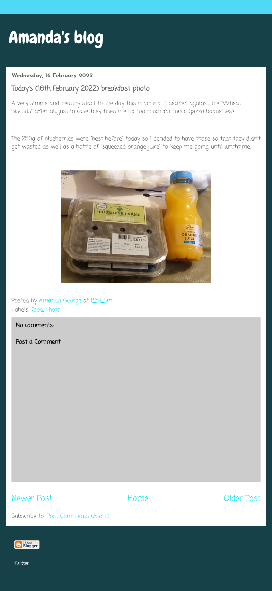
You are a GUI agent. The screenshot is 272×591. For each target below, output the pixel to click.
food (37, 309)
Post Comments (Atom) (78, 516)
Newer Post (31, 499)
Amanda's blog (56, 37)
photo (53, 309)
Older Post (242, 499)
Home (138, 499)
